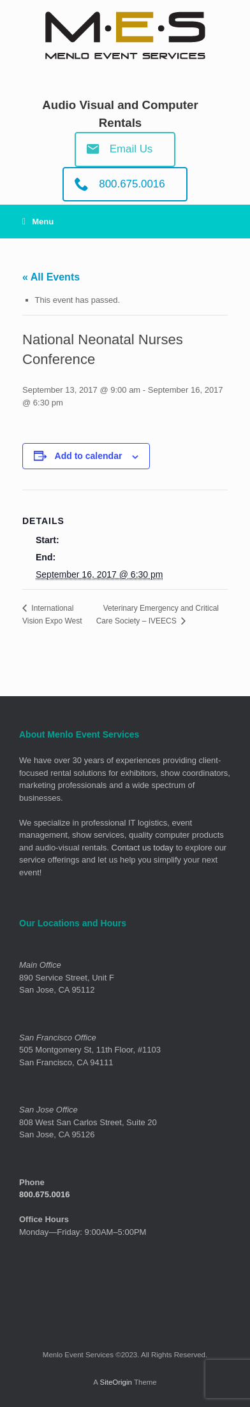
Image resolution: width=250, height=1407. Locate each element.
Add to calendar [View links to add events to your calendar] (88, 456)
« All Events (51, 277)
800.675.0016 (44, 1194)
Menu (38, 221)
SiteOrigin (115, 1382)
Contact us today (143, 847)
